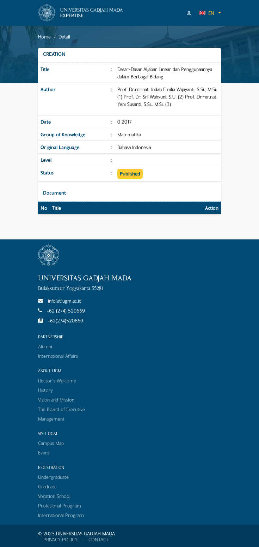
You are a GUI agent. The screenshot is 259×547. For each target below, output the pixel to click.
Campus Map (51, 443)
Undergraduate (53, 477)
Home (44, 37)
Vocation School (54, 496)
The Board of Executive (61, 409)
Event (43, 453)
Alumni (45, 346)
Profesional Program (59, 506)
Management (51, 419)
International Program (61, 515)
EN (206, 13)
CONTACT (98, 539)
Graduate (47, 486)
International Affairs (58, 356)
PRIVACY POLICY (60, 539)
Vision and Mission (56, 400)
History (45, 390)
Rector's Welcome (57, 380)
